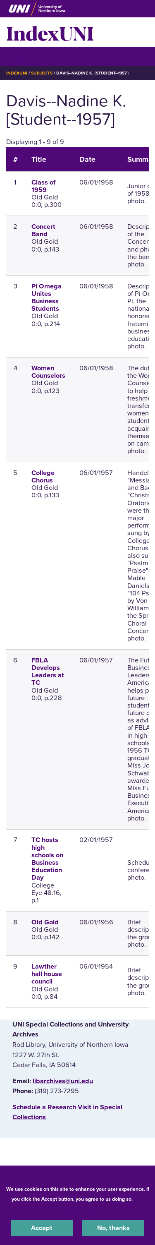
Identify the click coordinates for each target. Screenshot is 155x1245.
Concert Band (43, 230)
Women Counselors (48, 372)
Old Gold (45, 922)
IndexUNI (50, 32)
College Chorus (43, 477)
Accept (41, 1228)
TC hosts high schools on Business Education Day (47, 859)
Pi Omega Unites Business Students (46, 297)
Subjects (41, 73)
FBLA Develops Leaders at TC (47, 671)
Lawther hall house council (46, 974)
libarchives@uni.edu (63, 1081)
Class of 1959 (43, 186)
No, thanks (113, 1228)
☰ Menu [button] (21, 56)
